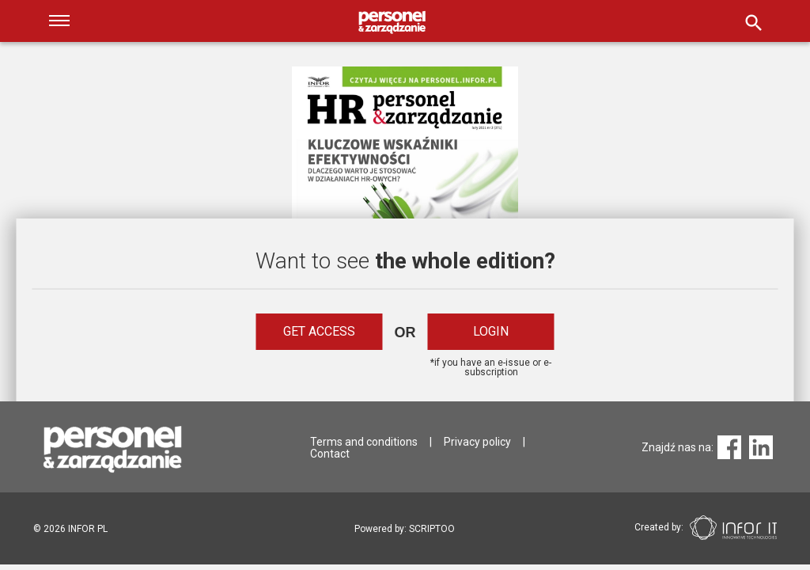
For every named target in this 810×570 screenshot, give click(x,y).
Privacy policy (477, 441)
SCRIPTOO (432, 528)
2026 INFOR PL (70, 528)
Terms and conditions (364, 441)
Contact (330, 453)
